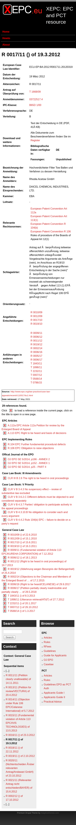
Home (5, 31)
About (6, 44)
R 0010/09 (36, 312)
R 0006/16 (36, 352)
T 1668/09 (35, 91)
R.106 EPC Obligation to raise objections (31, 448)
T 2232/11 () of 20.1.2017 (22, 603)
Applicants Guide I (54, 692)
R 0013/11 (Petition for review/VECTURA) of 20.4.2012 (18, 691)
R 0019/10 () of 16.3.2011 (22, 546)
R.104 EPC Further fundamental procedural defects (37, 444)
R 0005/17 (36, 356)
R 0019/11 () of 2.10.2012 (20, 756)
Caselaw (48, 664)
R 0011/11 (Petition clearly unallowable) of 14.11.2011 (18, 679)
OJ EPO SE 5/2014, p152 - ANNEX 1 (29, 463)
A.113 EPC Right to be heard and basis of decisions (37, 433)
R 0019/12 (36, 344)
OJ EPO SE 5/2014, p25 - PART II (27, 467)
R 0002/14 (36, 348)
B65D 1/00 (35, 105)
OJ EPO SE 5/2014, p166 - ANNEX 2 (29, 459)
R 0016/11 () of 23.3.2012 (20, 735)
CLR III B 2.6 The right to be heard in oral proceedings (38, 478)
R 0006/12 (36, 336)
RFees (47, 646)
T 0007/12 (36, 375)
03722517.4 (36, 99)
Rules (47, 642)
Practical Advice (53, 701)
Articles (48, 637)
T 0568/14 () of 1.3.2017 (21, 611)
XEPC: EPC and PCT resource (59, 15)
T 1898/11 (36, 367)
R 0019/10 (36, 323)
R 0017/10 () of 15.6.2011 (22, 542)
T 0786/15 (36, 382)
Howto (6, 38)
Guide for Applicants (55, 655)
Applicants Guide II (54, 697)
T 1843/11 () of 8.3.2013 (21, 595)
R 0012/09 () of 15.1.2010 (22, 538)
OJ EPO (48, 660)
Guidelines (50, 651)
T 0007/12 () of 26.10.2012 (23, 607)
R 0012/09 (36, 316)
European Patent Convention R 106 (51, 231)
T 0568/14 (36, 378)
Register (35, 140)
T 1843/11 (36, 363)
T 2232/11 (36, 371)
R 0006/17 (36, 359)
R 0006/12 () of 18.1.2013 (22, 557)
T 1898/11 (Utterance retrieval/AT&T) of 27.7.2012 (36, 599)
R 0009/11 (36, 333)
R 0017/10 (36, 320)
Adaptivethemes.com (50, 813)
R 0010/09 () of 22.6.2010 (22, 534)
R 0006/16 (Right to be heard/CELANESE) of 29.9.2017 (39, 584)
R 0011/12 (36, 340)
